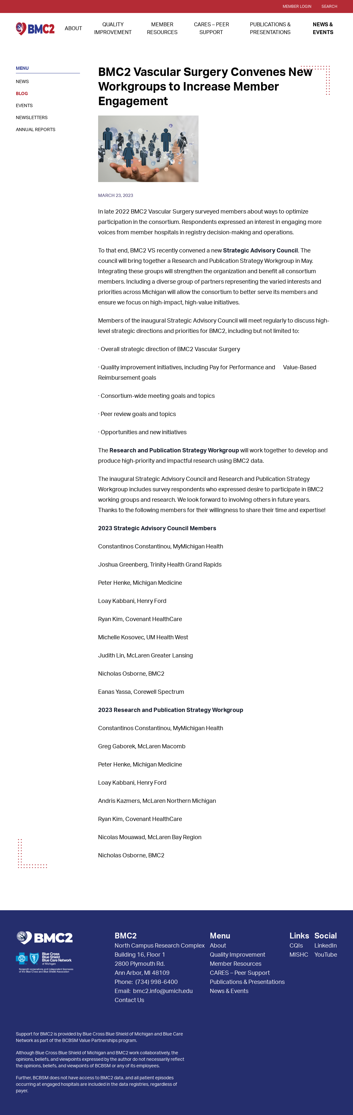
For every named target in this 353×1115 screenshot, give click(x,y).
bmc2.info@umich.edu (163, 991)
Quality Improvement (237, 955)
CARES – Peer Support (240, 973)
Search (329, 6)
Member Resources (235, 964)
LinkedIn (325, 946)
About (73, 28)
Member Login (297, 6)
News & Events (229, 991)
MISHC (299, 955)
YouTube (325, 955)
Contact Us (129, 1000)
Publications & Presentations (247, 982)
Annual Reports (35, 130)
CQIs (296, 946)
